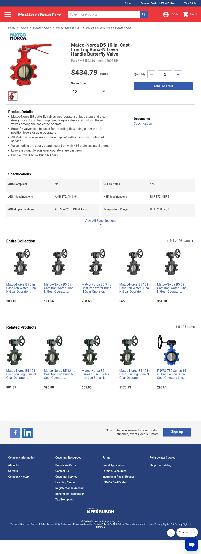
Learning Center (65, 482)
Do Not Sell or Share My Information (128, 524)
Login (170, 14)
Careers (13, 471)
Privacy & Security (82, 524)
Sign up (177, 431)
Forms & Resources (114, 471)
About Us (14, 465)
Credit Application (113, 465)
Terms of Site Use (19, 524)
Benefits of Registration (69, 493)
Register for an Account (69, 488)
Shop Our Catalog (160, 465)
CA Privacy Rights (180, 524)
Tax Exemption (64, 499)
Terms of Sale (38, 524)
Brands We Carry (65, 465)
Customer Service (66, 476)
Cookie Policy (101, 524)
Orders (127, 3)
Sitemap (100, 527)
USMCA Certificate (114, 482)
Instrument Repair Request (118, 476)
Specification (143, 123)
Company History (18, 476)
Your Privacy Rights (159, 524)
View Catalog (190, 3)
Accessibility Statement (59, 524)
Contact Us (62, 471)
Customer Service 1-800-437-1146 (158, 3)
